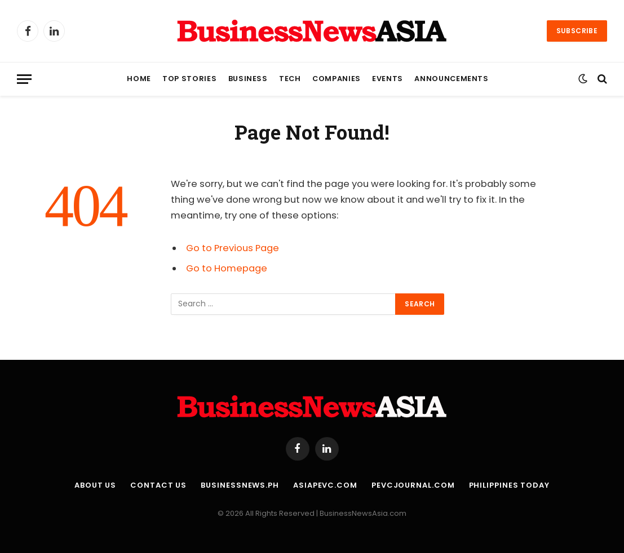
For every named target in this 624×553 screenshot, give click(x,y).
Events (387, 78)
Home (139, 78)
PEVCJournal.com (413, 485)
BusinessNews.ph (240, 485)
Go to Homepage (226, 268)
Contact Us (158, 485)
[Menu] (24, 79)
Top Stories (189, 78)
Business (248, 78)
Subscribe (577, 30)
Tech (290, 78)
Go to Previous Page (232, 248)
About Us (95, 485)
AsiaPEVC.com (325, 485)
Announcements (451, 78)
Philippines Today (509, 485)
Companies (336, 78)
